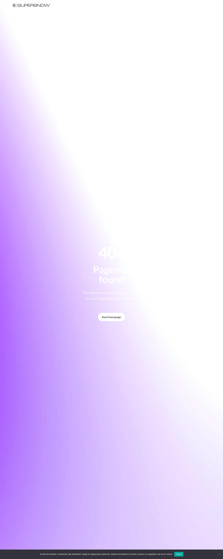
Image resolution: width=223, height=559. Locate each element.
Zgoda (179, 554)
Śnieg (141, 5)
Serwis (181, 5)
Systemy (153, 5)
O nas (192, 5)
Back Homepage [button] (111, 317)
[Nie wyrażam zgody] (219, 554)
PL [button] (213, 5)
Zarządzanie (167, 5)
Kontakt (203, 5)
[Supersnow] (31, 5)
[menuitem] (142, 5)
